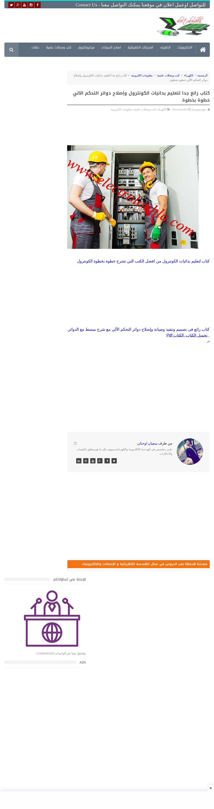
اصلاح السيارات (111, 48)
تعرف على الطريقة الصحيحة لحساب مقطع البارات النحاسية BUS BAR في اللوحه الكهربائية (31, 606)
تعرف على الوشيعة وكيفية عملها (33, 538)
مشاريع (157, 62)
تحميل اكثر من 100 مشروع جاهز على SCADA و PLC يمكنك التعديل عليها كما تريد (29, 565)
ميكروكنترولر (86, 48)
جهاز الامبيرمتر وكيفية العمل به (34, 498)
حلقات (35, 48)
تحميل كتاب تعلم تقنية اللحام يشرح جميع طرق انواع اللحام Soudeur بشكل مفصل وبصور (30, 585)
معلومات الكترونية (180, 62)
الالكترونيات (184, 48)
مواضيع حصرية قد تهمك (60, 628)
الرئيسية (203, 75)
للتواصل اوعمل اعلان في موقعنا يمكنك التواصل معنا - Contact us (141, 4)
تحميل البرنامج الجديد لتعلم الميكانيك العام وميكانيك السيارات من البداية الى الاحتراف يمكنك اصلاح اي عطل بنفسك (30, 668)
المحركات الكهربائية (140, 48)
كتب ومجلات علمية (168, 75)
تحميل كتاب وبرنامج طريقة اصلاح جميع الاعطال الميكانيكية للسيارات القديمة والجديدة (30, 689)
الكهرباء (165, 48)
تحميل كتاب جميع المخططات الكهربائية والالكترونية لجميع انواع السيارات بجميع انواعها (29, 441)
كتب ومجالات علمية (58, 48)
